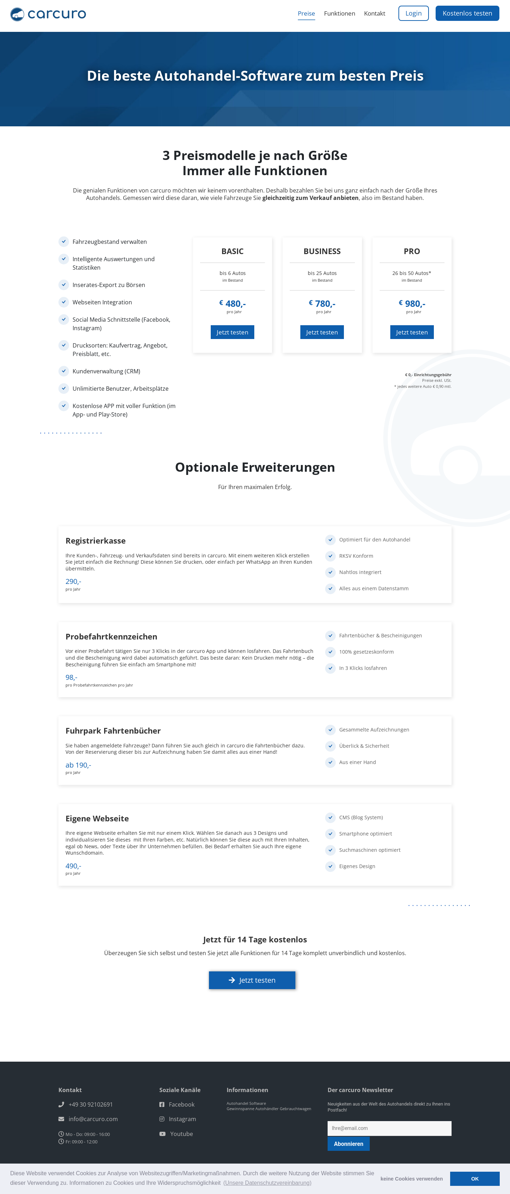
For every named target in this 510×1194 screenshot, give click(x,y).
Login (415, 16)
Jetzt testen (232, 332)
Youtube (181, 1119)
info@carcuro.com (93, 1104)
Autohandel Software (246, 1088)
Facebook (181, 1090)
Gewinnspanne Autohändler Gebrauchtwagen (269, 1093)
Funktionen (334, 16)
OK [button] (475, 1179)
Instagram (182, 1104)
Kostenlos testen (467, 16)
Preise (297, 16)
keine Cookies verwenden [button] (412, 1179)
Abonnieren (348, 1129)
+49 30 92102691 (91, 1090)
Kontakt (373, 16)
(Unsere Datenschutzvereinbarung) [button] (267, 1183)
